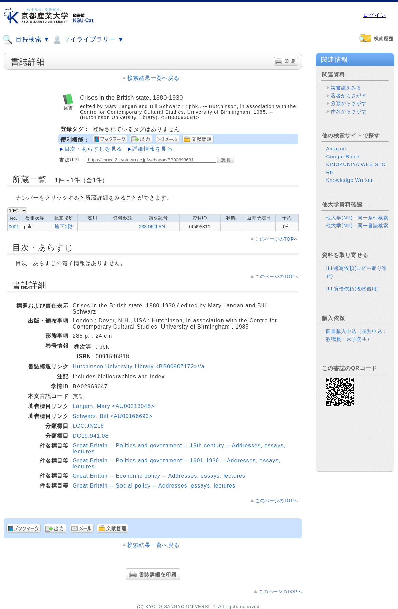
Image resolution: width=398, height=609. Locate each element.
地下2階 (64, 226)
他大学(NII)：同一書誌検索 (357, 231)
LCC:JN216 (88, 426)
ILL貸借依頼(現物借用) (352, 294)
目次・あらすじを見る (93, 149)
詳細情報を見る (152, 149)
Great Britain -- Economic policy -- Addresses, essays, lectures (159, 476)
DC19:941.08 (91, 436)
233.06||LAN (152, 226)
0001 (14, 226)
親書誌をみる (346, 87)
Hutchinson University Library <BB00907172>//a (139, 366)
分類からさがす (349, 103)
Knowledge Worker (349, 185)
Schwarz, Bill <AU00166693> (113, 416)
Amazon (336, 154)
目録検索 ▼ (26, 39)
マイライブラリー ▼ (88, 39)
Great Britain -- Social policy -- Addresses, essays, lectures (154, 486)
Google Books (343, 162)
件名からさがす (349, 111)
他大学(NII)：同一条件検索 (357, 223)
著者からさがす (349, 95)
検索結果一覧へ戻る (153, 78)
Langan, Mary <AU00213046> (113, 406)
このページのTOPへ (277, 239)
